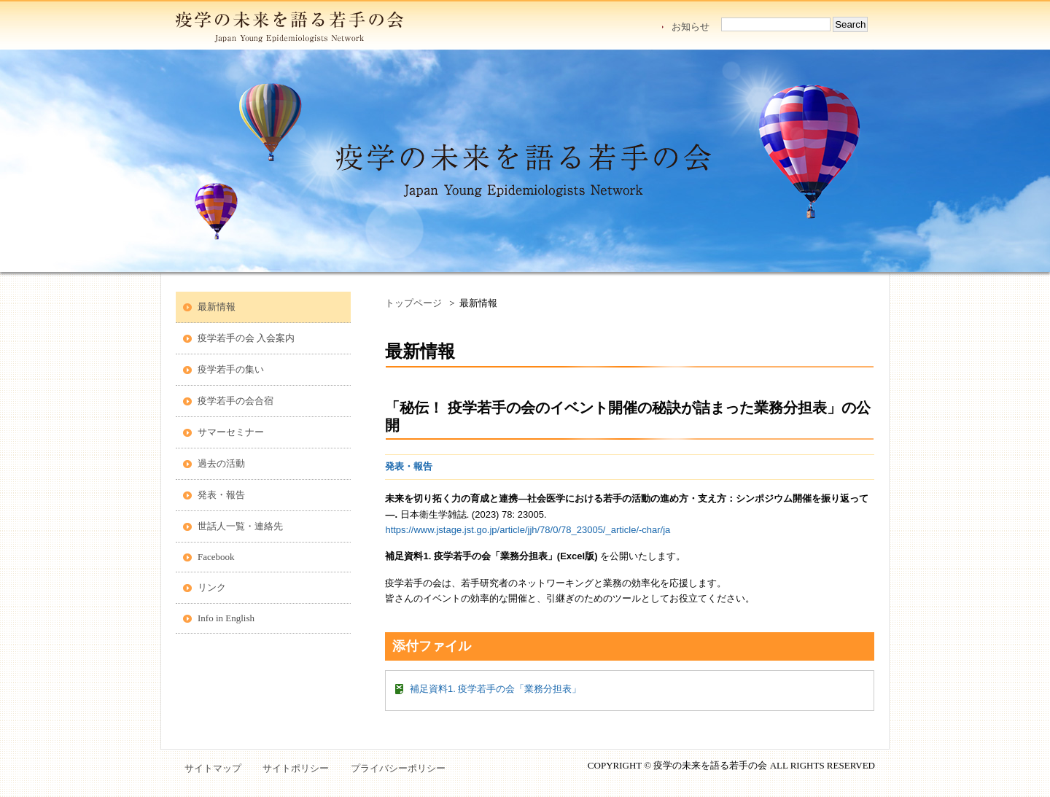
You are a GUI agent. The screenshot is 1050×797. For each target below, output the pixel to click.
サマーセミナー (231, 432)
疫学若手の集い (231, 369)
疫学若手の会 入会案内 (246, 338)
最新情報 (217, 306)
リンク (212, 587)
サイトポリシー (295, 768)
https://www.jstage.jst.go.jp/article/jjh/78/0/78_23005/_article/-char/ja (527, 529)
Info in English (226, 618)
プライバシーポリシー (398, 768)
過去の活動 (221, 463)
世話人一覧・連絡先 (240, 526)
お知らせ (690, 26)
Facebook (216, 556)
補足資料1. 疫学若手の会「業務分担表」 (495, 688)
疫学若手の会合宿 (235, 400)
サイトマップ (212, 768)
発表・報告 (221, 494)
